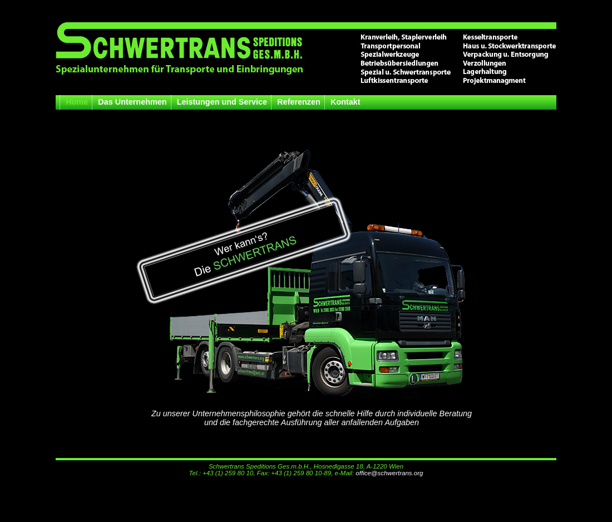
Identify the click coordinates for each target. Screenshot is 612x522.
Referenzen (298, 101)
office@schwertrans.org (389, 473)
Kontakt (345, 101)
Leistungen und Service (222, 101)
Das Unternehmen (132, 101)
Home (77, 101)
